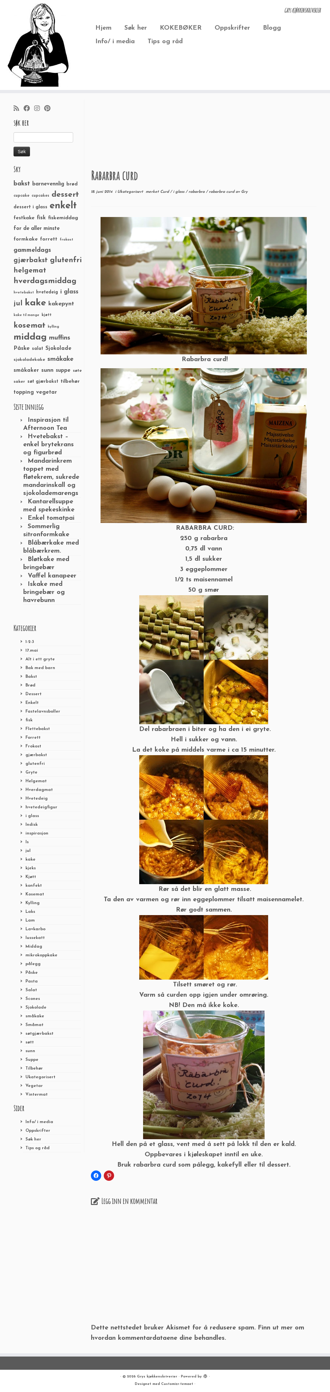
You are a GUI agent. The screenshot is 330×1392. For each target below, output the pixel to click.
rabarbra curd (222, 192)
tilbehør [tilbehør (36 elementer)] (70, 381)
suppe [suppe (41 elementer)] (63, 370)
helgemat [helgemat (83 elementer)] (30, 270)
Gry (244, 192)
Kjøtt (30, 877)
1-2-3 (29, 642)
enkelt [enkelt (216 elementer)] (63, 206)
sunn (30, 1051)
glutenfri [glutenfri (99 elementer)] (66, 260)
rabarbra (197, 192)
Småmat (34, 1025)
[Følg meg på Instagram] (39, 109)
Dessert (33, 694)
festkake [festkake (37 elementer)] (24, 218)
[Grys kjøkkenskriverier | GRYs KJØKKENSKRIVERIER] (38, 45)
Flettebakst (37, 729)
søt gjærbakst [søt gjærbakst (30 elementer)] (42, 381)
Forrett (33, 737)
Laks (30, 912)
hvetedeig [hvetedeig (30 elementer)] (47, 292)
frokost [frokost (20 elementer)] (66, 240)
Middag (33, 946)
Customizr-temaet (177, 1384)
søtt (29, 1042)
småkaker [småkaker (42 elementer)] (26, 370)
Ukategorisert (40, 1077)
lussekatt (35, 938)
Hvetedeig (36, 798)
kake (30, 859)
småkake (34, 1016)
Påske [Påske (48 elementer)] (22, 348)
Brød (30, 685)
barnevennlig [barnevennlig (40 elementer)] (48, 184)
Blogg (272, 28)
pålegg (33, 964)
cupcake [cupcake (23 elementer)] (21, 196)
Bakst (31, 677)
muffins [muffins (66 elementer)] (59, 338)
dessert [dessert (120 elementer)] (65, 195)
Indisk (31, 825)
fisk (29, 720)
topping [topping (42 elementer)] (24, 392)
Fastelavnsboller (42, 711)
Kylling (32, 903)
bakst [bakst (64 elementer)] (22, 184)
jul (28, 851)
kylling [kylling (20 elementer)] (53, 327)
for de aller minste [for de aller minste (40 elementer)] (37, 228)
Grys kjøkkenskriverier (157, 1376)
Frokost (33, 746)
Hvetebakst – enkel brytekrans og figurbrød (48, 444)
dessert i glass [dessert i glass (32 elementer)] (30, 207)
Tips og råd (165, 41)
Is (27, 842)
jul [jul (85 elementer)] (18, 303)
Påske (31, 973)
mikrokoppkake (41, 955)
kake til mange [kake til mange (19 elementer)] (26, 315)
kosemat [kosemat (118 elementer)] (29, 326)
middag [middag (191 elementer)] (30, 337)
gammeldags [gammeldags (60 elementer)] (32, 250)
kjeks (30, 868)
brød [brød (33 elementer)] (72, 184)
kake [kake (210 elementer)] (35, 303)
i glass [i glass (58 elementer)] (69, 292)
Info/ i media (115, 41)
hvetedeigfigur (41, 807)
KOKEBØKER (181, 28)
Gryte (31, 772)
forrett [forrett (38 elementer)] (48, 239)
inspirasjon (36, 833)
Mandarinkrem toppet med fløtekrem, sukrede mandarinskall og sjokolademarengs (51, 477)
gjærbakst (36, 755)
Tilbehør (34, 1068)
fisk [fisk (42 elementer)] (41, 218)
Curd (165, 192)
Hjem (103, 28)
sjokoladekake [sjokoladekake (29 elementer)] (29, 360)
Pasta (31, 981)
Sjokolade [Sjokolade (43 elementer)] (58, 348)
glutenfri (35, 764)
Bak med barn (40, 668)
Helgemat (36, 781)
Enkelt (32, 703)
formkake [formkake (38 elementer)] (26, 239)
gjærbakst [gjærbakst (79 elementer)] (31, 260)
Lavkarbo (35, 929)
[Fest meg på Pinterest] (49, 109)
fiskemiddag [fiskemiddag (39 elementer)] (63, 218)
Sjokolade (35, 1007)
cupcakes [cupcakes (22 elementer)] (40, 196)
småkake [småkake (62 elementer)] (60, 359)
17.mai (31, 650)
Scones (32, 999)
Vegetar (34, 1086)
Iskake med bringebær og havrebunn (44, 592)
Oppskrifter (232, 28)
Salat (31, 990)
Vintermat (36, 1094)
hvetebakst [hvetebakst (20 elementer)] (24, 292)
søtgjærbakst (39, 1034)
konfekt (33, 886)
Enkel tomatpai (51, 518)
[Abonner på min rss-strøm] (19, 109)
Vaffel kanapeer (52, 576)
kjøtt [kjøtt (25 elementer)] (47, 315)
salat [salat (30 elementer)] (37, 348)
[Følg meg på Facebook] (29, 109)
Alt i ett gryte (40, 659)
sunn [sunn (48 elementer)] (47, 370)
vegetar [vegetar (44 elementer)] (46, 392)
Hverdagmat (39, 790)
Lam (30, 920)
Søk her (135, 28)
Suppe (31, 1060)
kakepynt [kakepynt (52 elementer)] (61, 304)
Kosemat (34, 894)
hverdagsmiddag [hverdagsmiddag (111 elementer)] (45, 281)
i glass (32, 816)
